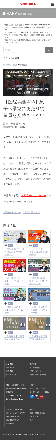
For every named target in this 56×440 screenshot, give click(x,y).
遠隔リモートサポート (38, 375)
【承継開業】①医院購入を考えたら (38, 337)
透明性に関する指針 (13, 420)
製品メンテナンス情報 (38, 389)
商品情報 (33, 364)
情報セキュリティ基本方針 (16, 413)
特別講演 (9, 392)
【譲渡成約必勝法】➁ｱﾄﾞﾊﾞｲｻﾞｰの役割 (14, 310)
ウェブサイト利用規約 (14, 409)
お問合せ (33, 409)
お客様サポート (35, 371)
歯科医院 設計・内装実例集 (16, 389)
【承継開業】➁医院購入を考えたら (14, 337)
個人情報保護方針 (13, 416)
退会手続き (10, 423)
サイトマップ (35, 416)
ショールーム (11, 368)
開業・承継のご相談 (37, 413)
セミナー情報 (35, 368)
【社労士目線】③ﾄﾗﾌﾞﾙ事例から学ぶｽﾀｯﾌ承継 (39, 310)
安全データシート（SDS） (40, 392)
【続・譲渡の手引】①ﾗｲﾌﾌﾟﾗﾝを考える (14, 281)
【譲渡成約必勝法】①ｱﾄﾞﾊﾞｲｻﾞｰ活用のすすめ (39, 281)
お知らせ (33, 385)
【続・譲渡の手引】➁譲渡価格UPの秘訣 (38, 252)
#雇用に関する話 (31, 212)
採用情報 (9, 371)
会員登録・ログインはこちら (28, 85)
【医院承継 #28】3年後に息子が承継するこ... (14, 252)
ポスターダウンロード (14, 396)
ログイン (33, 420)
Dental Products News (14, 399)
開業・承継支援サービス (15, 385)
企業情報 (9, 364)
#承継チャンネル (12, 212)
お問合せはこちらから (33, 195)
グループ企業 (11, 375)
